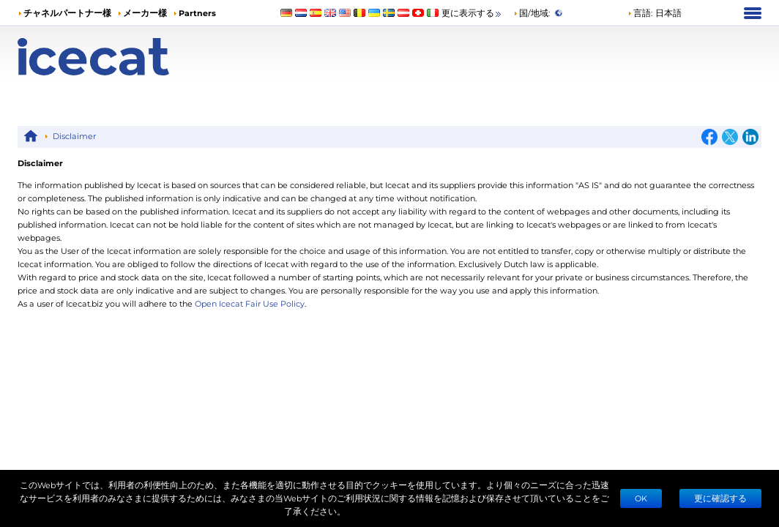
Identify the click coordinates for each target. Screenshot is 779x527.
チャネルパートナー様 (67, 13)
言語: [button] (639, 13)
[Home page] (111, 56)
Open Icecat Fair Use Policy (250, 303)
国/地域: (531, 13)
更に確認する (720, 498)
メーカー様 (145, 13)
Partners (197, 13)
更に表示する (472, 13)
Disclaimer (74, 136)
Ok (641, 498)
